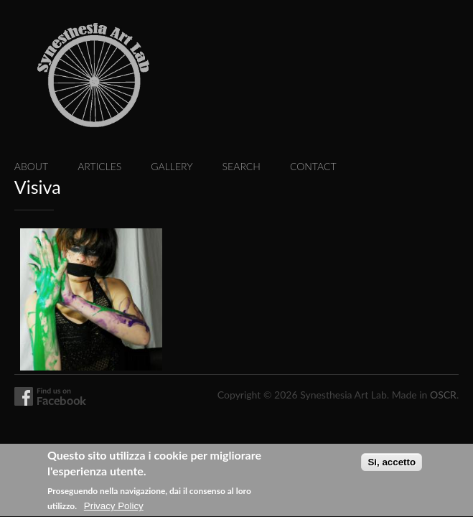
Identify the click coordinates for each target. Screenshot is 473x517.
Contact (313, 166)
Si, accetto (391, 467)
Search (242, 166)
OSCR (443, 394)
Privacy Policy (114, 511)
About (31, 166)
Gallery (171, 166)
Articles (99, 166)
